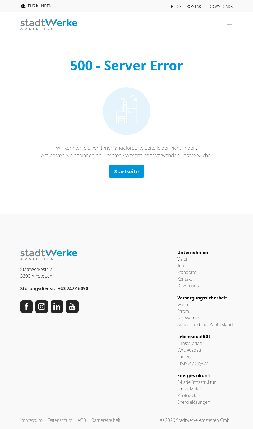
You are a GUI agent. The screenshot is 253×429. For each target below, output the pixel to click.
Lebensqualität (193, 337)
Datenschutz (60, 420)
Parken (184, 357)
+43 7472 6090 (73, 288)
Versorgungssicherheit (202, 298)
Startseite (126, 171)
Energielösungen (193, 402)
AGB (82, 420)
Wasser (184, 304)
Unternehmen (192, 252)
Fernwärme (188, 318)
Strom (183, 311)
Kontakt (195, 6)
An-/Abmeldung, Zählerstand (205, 324)
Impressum (31, 420)
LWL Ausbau (189, 350)
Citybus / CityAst (192, 363)
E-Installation (189, 343)
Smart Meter (189, 389)
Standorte (186, 272)
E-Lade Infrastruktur (196, 382)
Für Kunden (36, 6)
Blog (176, 6)
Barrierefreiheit (106, 420)
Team (182, 266)
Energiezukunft (194, 375)
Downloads (221, 6)
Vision (183, 259)
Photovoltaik (189, 395)
